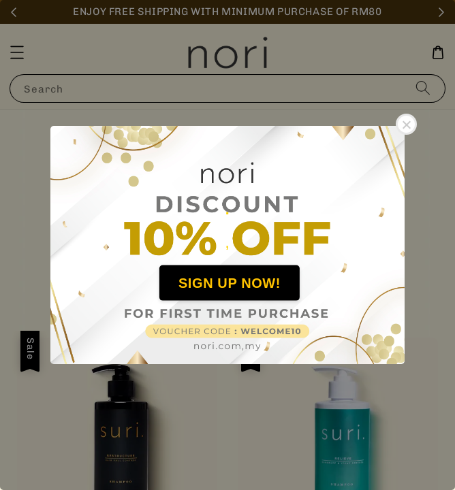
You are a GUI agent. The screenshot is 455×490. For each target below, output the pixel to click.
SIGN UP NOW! (229, 282)
